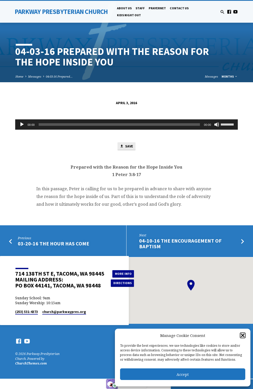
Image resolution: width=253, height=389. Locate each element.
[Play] (21, 124)
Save (126, 146)
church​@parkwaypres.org (64, 312)
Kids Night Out (129, 15)
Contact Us (179, 8)
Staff (140, 8)
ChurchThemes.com (31, 363)
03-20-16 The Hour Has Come (53, 243)
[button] (242, 335)
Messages (34, 76)
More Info (122, 274)
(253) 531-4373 (26, 312)
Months (230, 76)
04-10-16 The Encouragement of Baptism (180, 243)
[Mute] (216, 124)
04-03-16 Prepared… (59, 76)
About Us (124, 8)
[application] (126, 124)
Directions (122, 283)
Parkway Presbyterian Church (61, 11)
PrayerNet (157, 8)
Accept (182, 374)
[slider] (119, 124)
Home (19, 76)
